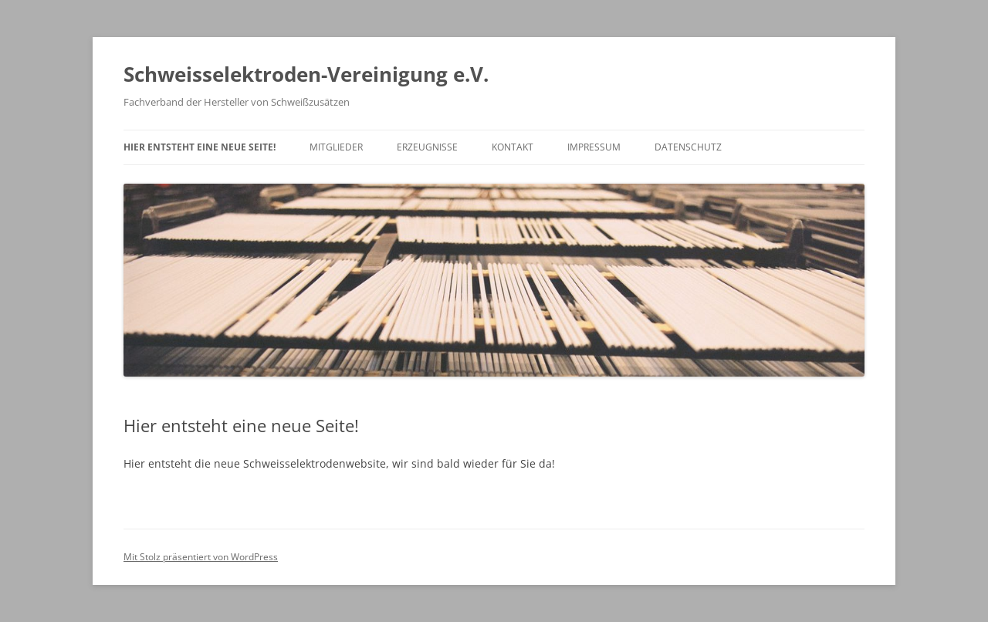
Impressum (594, 147)
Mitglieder (336, 147)
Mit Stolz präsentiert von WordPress (201, 556)
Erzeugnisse (427, 147)
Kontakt (512, 147)
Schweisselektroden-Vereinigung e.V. (306, 74)
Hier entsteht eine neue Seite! (200, 147)
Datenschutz (688, 147)
